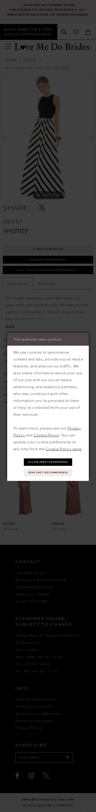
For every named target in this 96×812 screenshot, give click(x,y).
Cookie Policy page (64, 448)
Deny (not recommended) (48, 472)
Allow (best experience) (48, 461)
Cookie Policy (46, 434)
